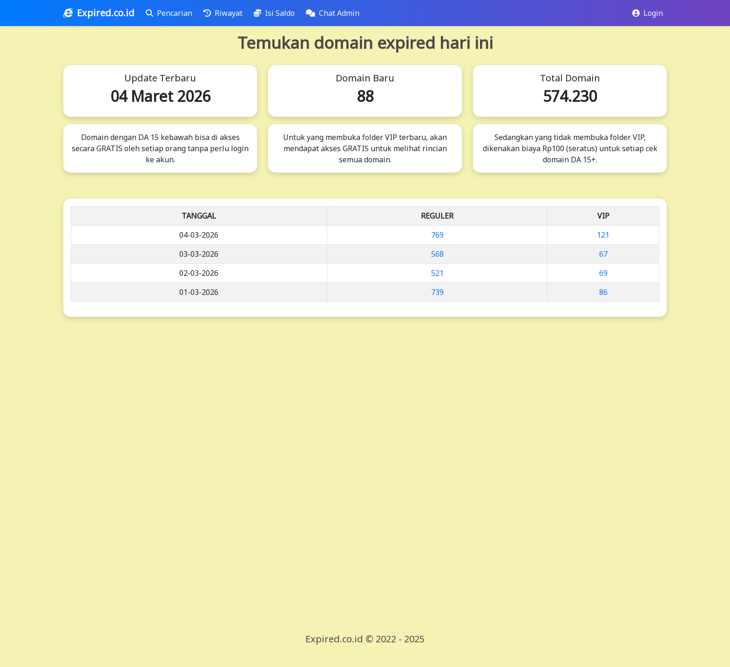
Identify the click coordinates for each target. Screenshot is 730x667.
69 (603, 273)
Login (647, 13)
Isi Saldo (276, 13)
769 (437, 235)
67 (603, 254)
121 (603, 235)
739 (437, 292)
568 (437, 254)
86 (603, 292)
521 (437, 273)
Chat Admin (334, 13)
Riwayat (224, 13)
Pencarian (171, 13)
